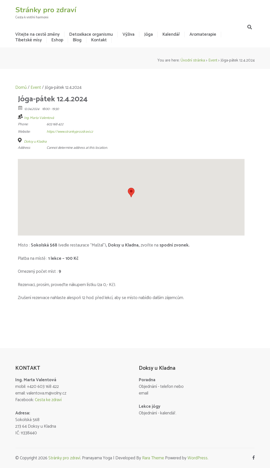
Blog (77, 40)
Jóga (148, 34)
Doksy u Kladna (35, 142)
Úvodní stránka (193, 60)
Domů (21, 87)
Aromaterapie (203, 34)
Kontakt (99, 40)
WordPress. (197, 458)
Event (212, 60)
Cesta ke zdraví (48, 399)
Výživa (128, 34)
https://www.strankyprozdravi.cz (70, 132)
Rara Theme (153, 458)
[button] (131, 192)
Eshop (57, 40)
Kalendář (171, 34)
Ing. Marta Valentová (39, 118)
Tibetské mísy (28, 40)
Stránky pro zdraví (45, 10)
